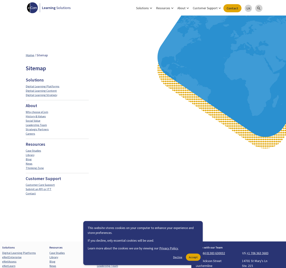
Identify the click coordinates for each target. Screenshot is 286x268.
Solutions (144, 8)
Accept (193, 257)
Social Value (33, 120)
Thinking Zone (35, 168)
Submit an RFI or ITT (38, 189)
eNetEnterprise (12, 257)
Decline (177, 257)
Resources (165, 8)
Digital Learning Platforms (42, 86)
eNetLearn (8, 266)
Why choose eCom (37, 112)
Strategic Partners (37, 129)
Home (30, 55)
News (29, 163)
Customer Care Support (40, 185)
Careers (30, 133)
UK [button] (248, 8)
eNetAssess (9, 261)
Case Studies (33, 150)
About (183, 8)
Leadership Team (36, 125)
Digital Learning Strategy (41, 95)
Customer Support (207, 8)
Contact (232, 8)
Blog (29, 159)
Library (30, 155)
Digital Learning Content (41, 90)
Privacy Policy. (168, 248)
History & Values (36, 116)
